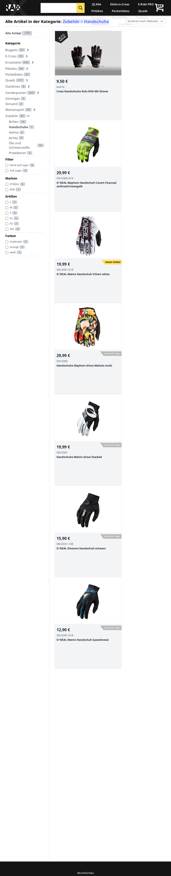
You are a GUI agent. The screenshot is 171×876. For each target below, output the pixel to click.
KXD (12, 189)
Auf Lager (16, 170)
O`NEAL (14, 184)
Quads (142, 11)
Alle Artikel (13, 33)
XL (11, 218)
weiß (13, 252)
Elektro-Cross (119, 4)
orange (14, 247)
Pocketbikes (120, 11)
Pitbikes (97, 11)
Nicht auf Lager (19, 165)
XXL (12, 229)
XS (11, 223)
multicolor (16, 241)
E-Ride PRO (146, 4)
